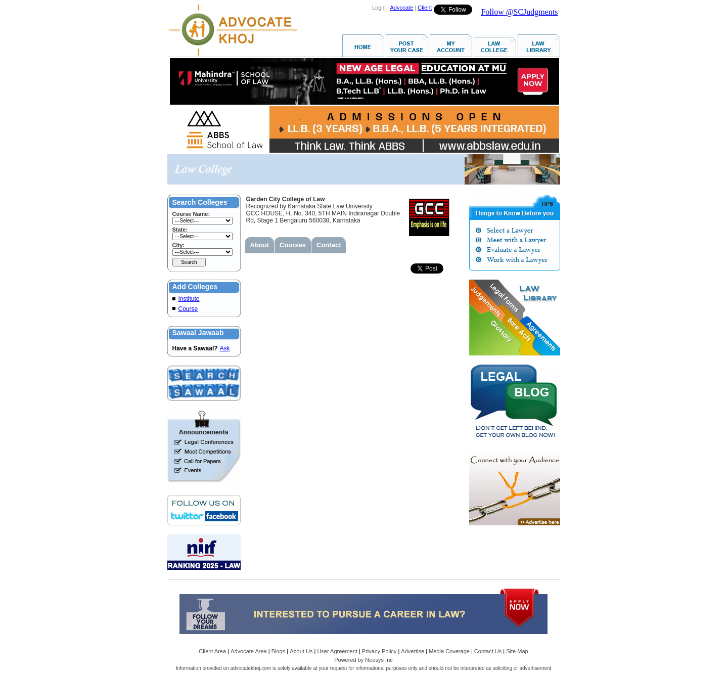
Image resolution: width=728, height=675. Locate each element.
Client (425, 8)
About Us (301, 651)
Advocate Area (249, 651)
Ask (225, 348)
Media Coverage (449, 651)
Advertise (412, 651)
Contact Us (488, 651)
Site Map (517, 651)
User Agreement (337, 651)
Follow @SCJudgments (519, 12)
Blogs (278, 651)
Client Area (212, 651)
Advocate (401, 8)
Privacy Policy (379, 651)
